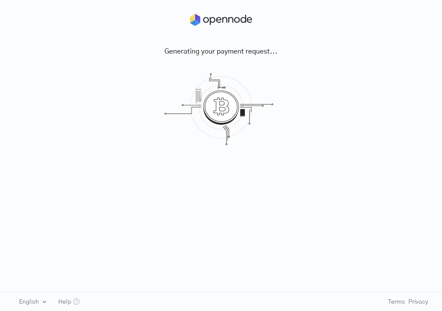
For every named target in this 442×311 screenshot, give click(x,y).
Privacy (418, 302)
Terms (396, 302)
